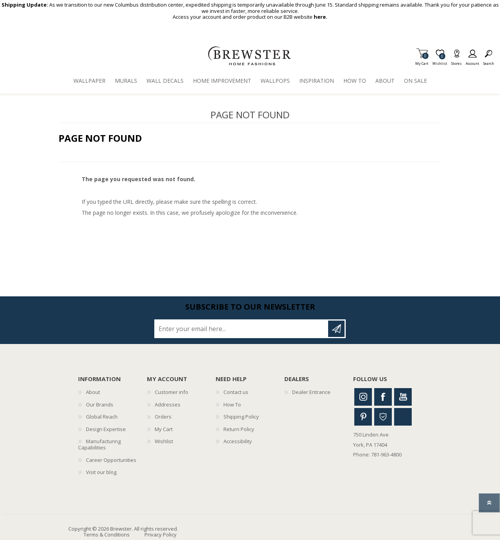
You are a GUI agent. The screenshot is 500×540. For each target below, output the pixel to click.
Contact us (235, 392)
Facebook (383, 397)
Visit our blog (101, 472)
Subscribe (336, 329)
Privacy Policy (161, 534)
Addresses (167, 404)
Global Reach (102, 416)
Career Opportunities (111, 459)
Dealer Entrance (311, 392)
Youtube (403, 397)
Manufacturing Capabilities (99, 444)
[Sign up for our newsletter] (241, 329)
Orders (163, 416)
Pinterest (363, 417)
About (93, 392)
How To (232, 404)
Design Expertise (106, 429)
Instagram (363, 397)
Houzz (383, 417)
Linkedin (403, 417)
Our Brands (99, 404)
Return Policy (238, 429)
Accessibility (237, 441)
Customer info (171, 392)
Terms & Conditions (107, 534)
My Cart (164, 429)
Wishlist (164, 441)
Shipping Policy (241, 416)
